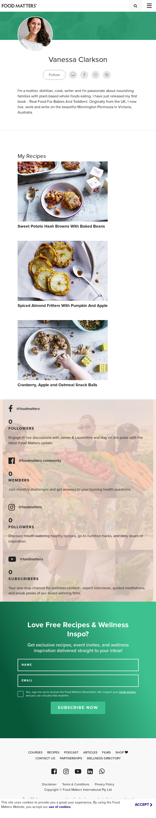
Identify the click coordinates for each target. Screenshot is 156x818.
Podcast (71, 752)
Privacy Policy (104, 784)
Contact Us (45, 758)
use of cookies (60, 807)
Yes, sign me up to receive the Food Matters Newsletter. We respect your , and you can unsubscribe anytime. (81, 693)
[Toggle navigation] (149, 5)
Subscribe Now (78, 707)
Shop (121, 752)
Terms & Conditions (75, 784)
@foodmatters (28, 408)
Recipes (53, 752)
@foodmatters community (40, 460)
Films (106, 752)
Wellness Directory (104, 758)
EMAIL (27, 680)
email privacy (127, 692)
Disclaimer (49, 784)
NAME (27, 665)
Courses (35, 752)
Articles (90, 752)
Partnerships (71, 758)
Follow (54, 75)
